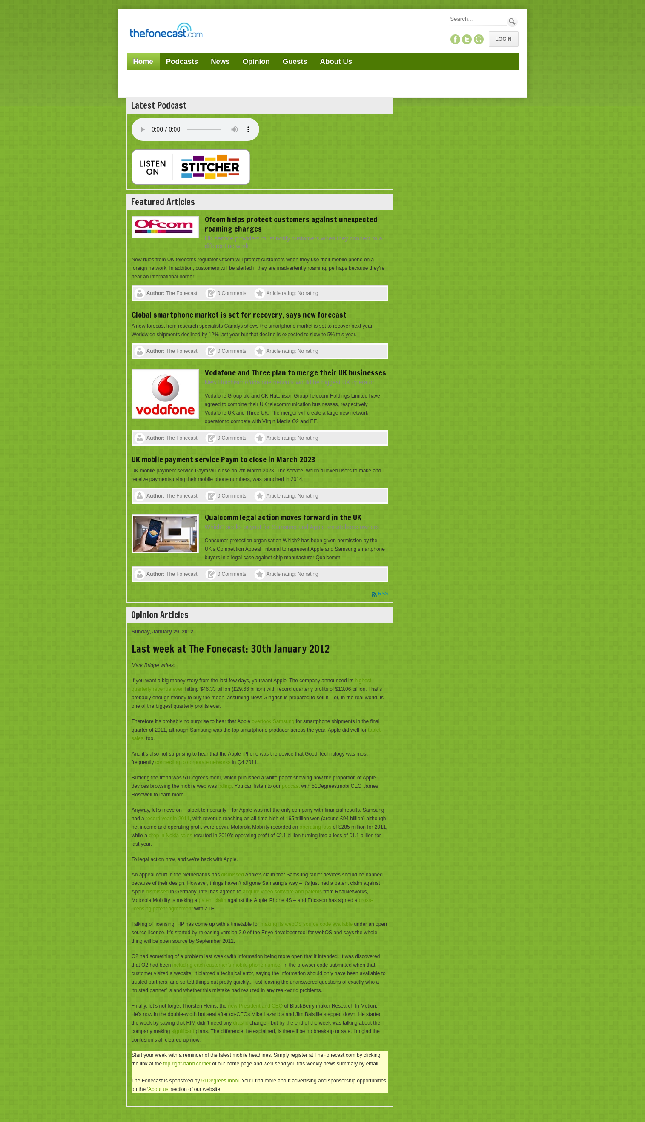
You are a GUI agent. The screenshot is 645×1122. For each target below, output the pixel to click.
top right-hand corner (186, 1064)
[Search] (478, 19)
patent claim (212, 900)
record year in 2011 (167, 818)
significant (183, 1031)
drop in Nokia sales (170, 836)
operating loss (316, 827)
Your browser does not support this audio (195, 129)
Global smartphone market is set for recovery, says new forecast (239, 314)
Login (504, 39)
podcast (291, 786)
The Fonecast (181, 293)
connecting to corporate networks (193, 762)
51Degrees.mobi (220, 1081)
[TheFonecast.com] (166, 31)
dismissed (232, 875)
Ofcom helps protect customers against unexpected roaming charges (291, 224)
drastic (240, 1023)
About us (158, 1089)
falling (225, 786)
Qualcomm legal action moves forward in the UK (283, 517)
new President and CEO (255, 1006)
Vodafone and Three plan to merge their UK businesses (295, 372)
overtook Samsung (273, 721)
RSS (383, 594)
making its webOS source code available (307, 924)
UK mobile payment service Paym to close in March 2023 (223, 459)
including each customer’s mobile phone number (227, 965)
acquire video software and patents (282, 892)
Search (512, 21)
